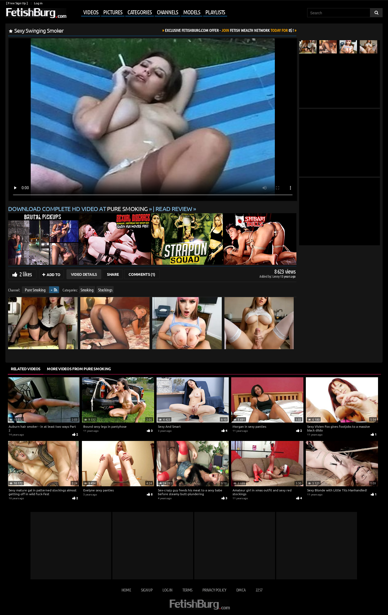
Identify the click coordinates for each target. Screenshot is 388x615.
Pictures (112, 11)
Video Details (84, 274)
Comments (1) (142, 274)
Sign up (146, 589)
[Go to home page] (35, 13)
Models (191, 11)
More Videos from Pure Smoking (79, 368)
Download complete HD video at (78, 208)
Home (126, 589)
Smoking (87, 289)
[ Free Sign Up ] (16, 3)
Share (113, 274)
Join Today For (229, 30)
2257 (259, 589)
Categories (139, 11)
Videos (90, 11)
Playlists (215, 11)
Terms (187, 589)
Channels (167, 11)
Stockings (105, 289)
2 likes (25, 273)
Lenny (276, 276)
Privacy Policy (214, 589)
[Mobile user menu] (147, 12)
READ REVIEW (173, 208)
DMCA (240, 589)
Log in (38, 3)
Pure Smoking (35, 289)
